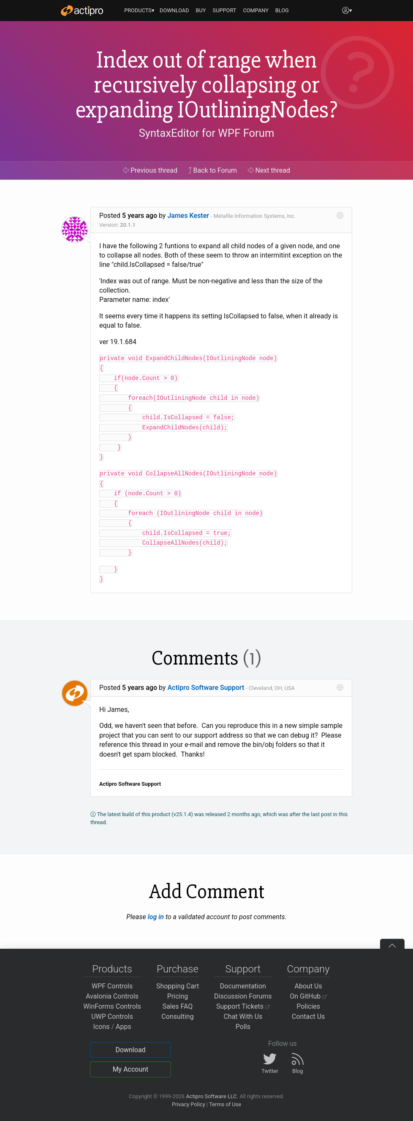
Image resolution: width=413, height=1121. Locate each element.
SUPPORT (224, 10)
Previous (150, 170)
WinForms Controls (112, 1006)
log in (156, 917)
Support (243, 969)
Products (112, 969)
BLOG (282, 10)
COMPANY (256, 10)
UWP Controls (112, 1016)
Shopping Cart (177, 986)
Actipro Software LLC (211, 1096)
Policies (308, 1006)
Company (308, 969)
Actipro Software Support (205, 688)
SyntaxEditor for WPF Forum (206, 133)
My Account (131, 1069)
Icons (101, 1027)
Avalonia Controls (112, 996)
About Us (308, 986)
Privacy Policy (188, 1104)
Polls (243, 1027)
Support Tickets (243, 1006)
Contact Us (308, 1016)
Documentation (243, 986)
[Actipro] (82, 10)
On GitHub (308, 996)
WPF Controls (112, 986)
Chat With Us (242, 1016)
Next (269, 170)
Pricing (177, 996)
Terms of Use (225, 1104)
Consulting (177, 1016)
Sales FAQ (178, 1006)
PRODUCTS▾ (139, 10)
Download (130, 1050)
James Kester (188, 216)
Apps (123, 1027)
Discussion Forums (243, 996)
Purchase (177, 969)
